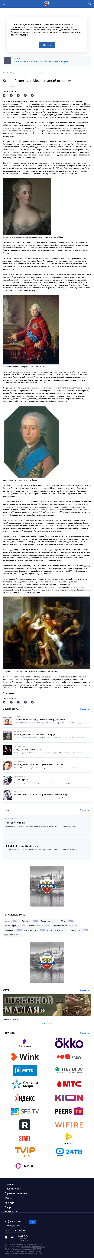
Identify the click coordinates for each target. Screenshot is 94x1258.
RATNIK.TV (7, 73)
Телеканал (11, 1212)
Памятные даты (13, 1188)
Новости (9, 1184)
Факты (8, 1198)
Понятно (47, 45)
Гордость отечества (16, 1193)
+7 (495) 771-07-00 (14, 1221)
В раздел (84, 810)
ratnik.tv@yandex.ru (12, 1225)
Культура (15, 73)
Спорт (8, 1207)
